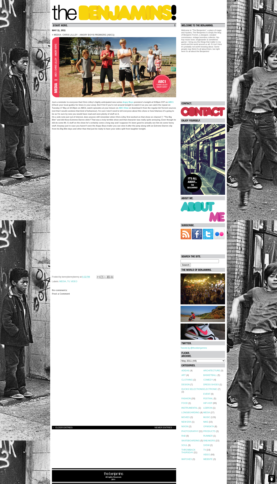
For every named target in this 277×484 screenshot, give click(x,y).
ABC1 (171, 102)
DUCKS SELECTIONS (192, 389)
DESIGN (185, 384)
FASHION (186, 398)
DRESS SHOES (211, 384)
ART (183, 375)
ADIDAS (185, 370)
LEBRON (207, 408)
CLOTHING (187, 380)
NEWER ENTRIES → (165, 427)
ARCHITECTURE (211, 370)
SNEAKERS (209, 440)
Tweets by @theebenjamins (194, 348)
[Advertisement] (114, 395)
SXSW (206, 445)
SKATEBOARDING (190, 440)
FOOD (184, 403)
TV (68, 281)
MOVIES (185, 417)
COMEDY (208, 380)
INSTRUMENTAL (189, 408)
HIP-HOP (207, 403)
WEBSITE (208, 459)
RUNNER (208, 436)
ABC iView (124, 108)
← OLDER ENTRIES (63, 427)
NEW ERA (186, 422)
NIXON (184, 426)
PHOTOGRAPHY (189, 431)
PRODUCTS (209, 431)
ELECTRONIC (210, 389)
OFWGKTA (208, 426)
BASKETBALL (210, 375)
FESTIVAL (208, 398)
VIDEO (74, 281)
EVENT (206, 394)
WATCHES (186, 459)
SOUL (184, 445)
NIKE (205, 422)
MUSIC (206, 417)
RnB (183, 436)
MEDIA (62, 281)
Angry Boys (128, 102)
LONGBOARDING (190, 412)
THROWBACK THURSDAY (188, 451)
